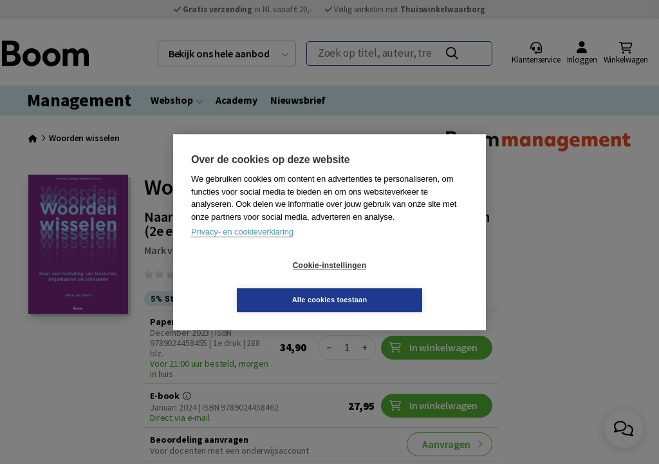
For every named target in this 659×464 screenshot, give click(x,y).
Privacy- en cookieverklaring (242, 249)
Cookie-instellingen (253, 282)
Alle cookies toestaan (406, 282)
